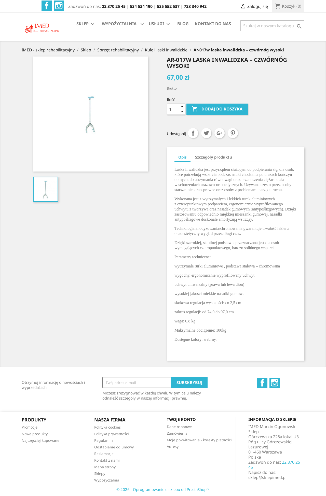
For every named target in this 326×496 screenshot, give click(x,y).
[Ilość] (173, 109)
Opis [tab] (182, 157)
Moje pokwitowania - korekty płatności (199, 439)
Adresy (173, 446)
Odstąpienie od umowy (114, 447)
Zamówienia (177, 433)
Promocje (29, 427)
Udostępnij (193, 133)
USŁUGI (160, 24)
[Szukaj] (272, 25)
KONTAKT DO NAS (213, 23)
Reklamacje (104, 453)
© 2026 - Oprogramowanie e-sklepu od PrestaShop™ (163, 489)
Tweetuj (206, 133)
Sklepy (99, 473)
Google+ (219, 133)
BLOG (183, 23)
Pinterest (233, 133)
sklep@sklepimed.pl (267, 477)
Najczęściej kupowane (40, 440)
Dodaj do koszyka (217, 109)
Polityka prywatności (111, 433)
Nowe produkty (35, 433)
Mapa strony (105, 466)
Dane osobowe (179, 426)
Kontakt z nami (107, 460)
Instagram (59, 6)
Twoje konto (181, 419)
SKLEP (86, 24)
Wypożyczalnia (106, 480)
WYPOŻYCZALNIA (119, 23)
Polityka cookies (107, 427)
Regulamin (103, 440)
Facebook (47, 6)
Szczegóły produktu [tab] (213, 157)
